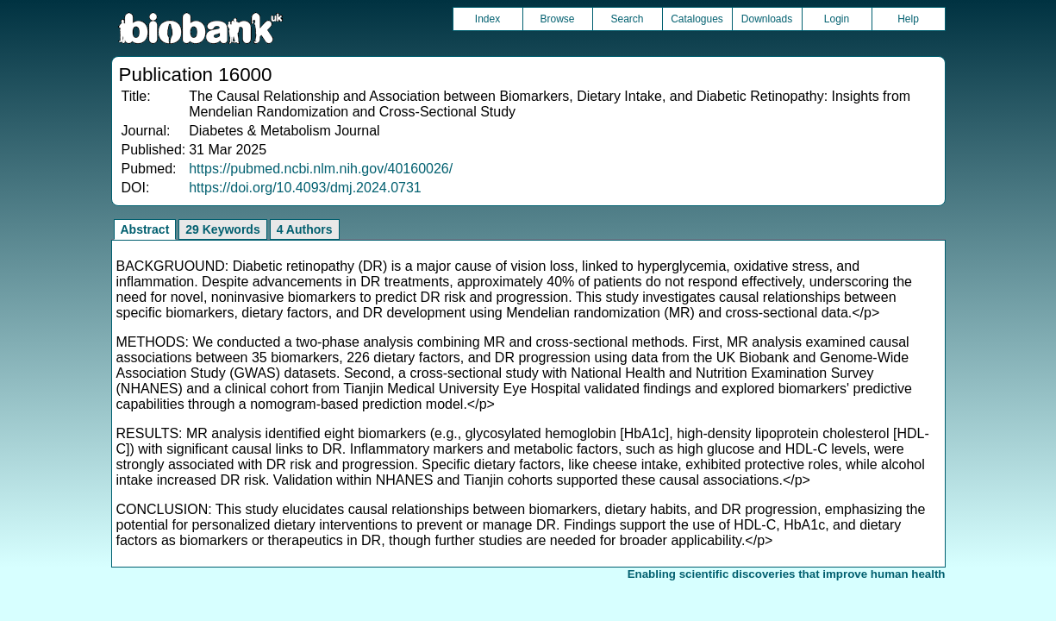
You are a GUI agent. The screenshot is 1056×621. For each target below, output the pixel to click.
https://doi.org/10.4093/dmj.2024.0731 (305, 187)
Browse (557, 19)
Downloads (766, 19)
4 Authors (305, 229)
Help (908, 19)
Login (836, 19)
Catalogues (697, 19)
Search (626, 19)
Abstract (145, 229)
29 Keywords (222, 229)
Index (487, 19)
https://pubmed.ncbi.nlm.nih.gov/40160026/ (321, 168)
